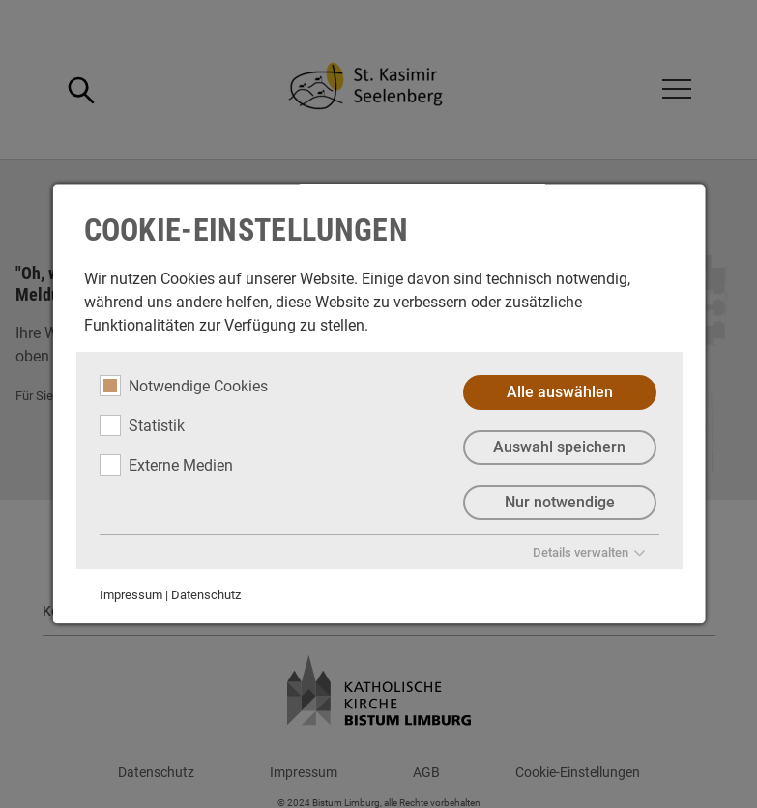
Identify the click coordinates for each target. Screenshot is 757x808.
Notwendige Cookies (183, 385)
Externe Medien (165, 465)
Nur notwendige (559, 502)
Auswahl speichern (559, 447)
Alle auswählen (559, 392)
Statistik (141, 425)
